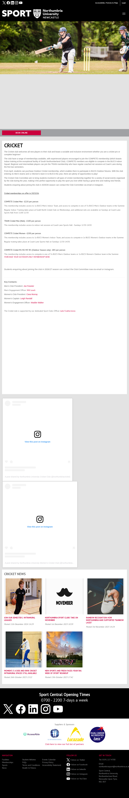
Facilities (5, 759)
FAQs (24, 762)
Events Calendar (49, 759)
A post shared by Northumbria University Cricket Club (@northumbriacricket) (37, 477)
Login (124, 3)
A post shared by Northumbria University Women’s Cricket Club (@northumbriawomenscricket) (45, 563)
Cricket (13, 145)
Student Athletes (29, 759)
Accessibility (100, 3)
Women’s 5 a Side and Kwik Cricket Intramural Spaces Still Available (20, 671)
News (4, 768)
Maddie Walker (37, 303)
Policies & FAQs (112, 3)
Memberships (7, 762)
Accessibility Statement (51, 765)
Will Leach (31, 290)
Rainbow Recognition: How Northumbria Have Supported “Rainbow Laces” (105, 620)
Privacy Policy (47, 762)
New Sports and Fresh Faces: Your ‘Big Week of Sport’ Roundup (63, 671)
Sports (4, 765)
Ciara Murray (32, 294)
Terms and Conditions (31, 765)
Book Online (21, 133)
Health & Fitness (29, 768)
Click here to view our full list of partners (64, 744)
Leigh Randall (26, 298)
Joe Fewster (28, 286)
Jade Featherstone (67, 311)
